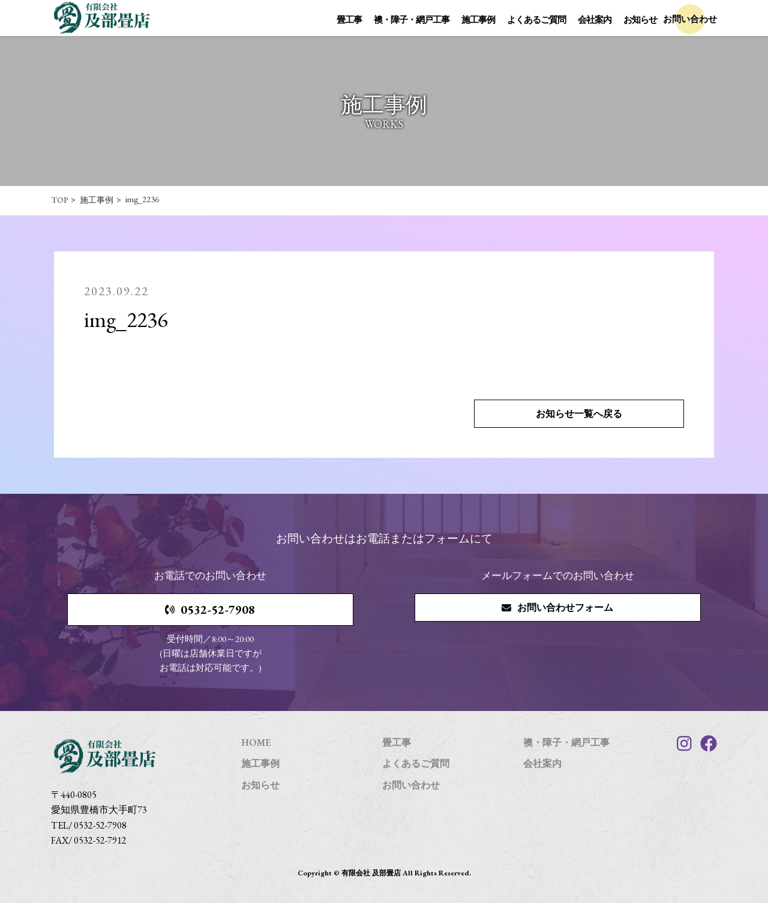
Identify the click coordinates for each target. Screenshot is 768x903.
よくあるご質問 (536, 19)
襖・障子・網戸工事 (411, 19)
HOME (256, 742)
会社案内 (594, 19)
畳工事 (349, 19)
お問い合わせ (411, 785)
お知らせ (640, 19)
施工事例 (478, 19)
